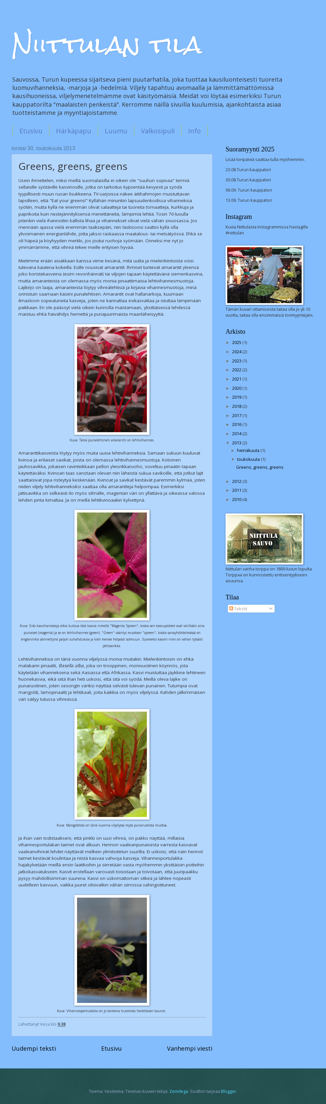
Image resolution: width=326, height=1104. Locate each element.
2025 (237, 342)
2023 (237, 361)
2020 (237, 388)
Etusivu (30, 130)
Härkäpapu (73, 130)
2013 (237, 443)
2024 (237, 352)
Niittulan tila (107, 44)
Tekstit (238, 609)
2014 (237, 433)
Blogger (228, 1091)
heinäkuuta (248, 450)
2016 (237, 424)
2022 (237, 370)
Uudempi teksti (34, 1048)
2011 (237, 490)
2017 (237, 415)
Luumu (116, 130)
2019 (237, 397)
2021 (237, 379)
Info (194, 130)
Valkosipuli (158, 130)
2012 (237, 481)
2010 (237, 499)
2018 (237, 406)
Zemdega (178, 1091)
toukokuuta (249, 459)
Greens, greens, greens (260, 467)
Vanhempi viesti (189, 1048)
